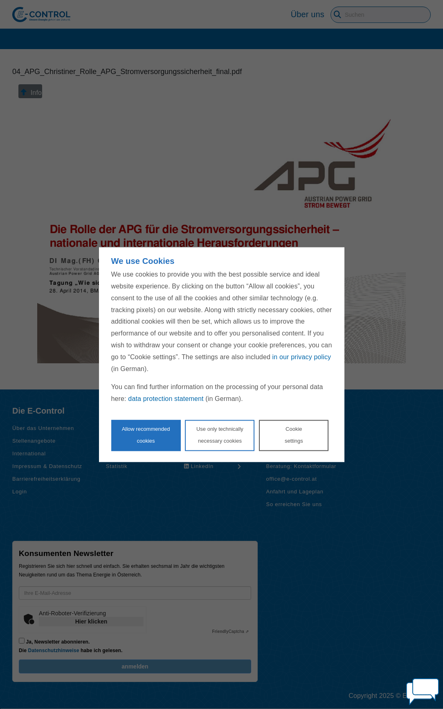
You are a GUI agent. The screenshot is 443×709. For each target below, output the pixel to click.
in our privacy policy (301, 356)
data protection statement (165, 399)
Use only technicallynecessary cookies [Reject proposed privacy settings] (219, 435)
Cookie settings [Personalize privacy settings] (294, 435)
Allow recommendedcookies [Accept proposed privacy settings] (146, 435)
